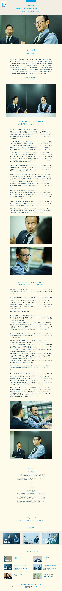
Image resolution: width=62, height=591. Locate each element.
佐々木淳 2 (28, 520)
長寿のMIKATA (31, 587)
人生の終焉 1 (21, 520)
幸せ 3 (34, 520)
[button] (6, 11)
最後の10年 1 (40, 520)
